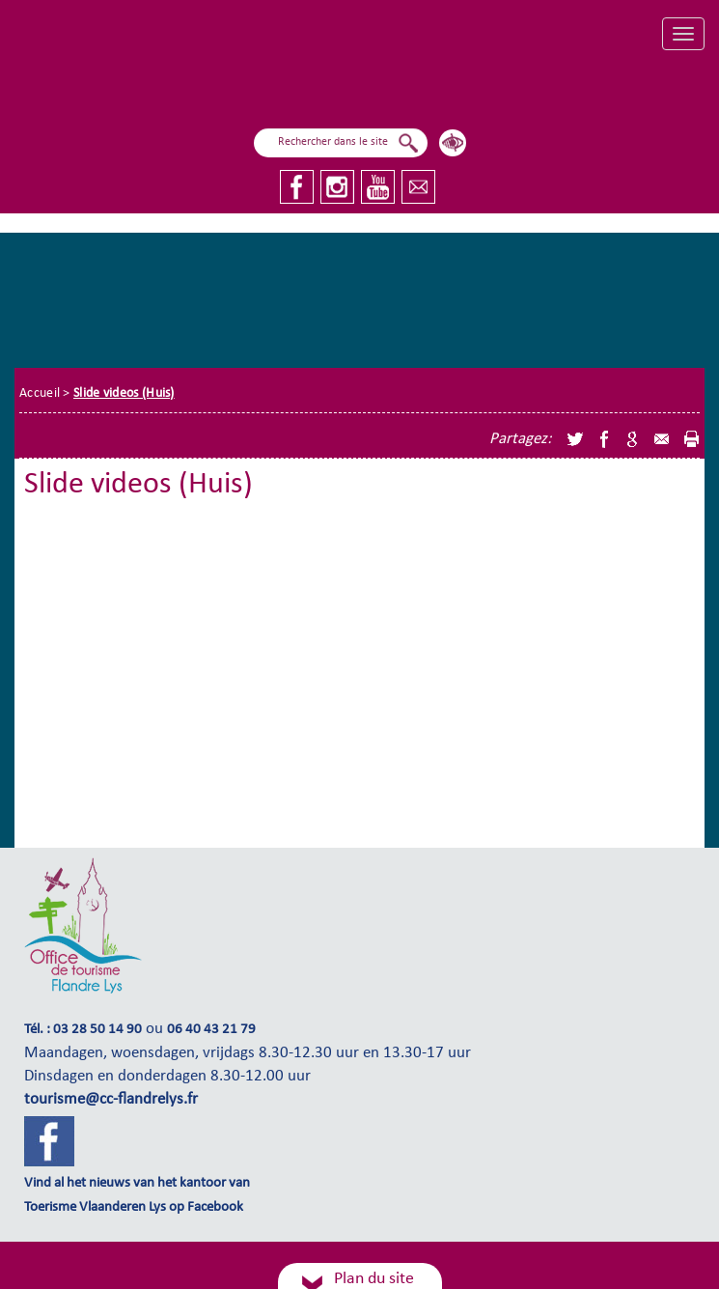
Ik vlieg (385, 85)
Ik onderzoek (485, 79)
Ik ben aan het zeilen (260, 84)
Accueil (39, 393)
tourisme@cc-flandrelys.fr (111, 1099)
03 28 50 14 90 (97, 1030)
